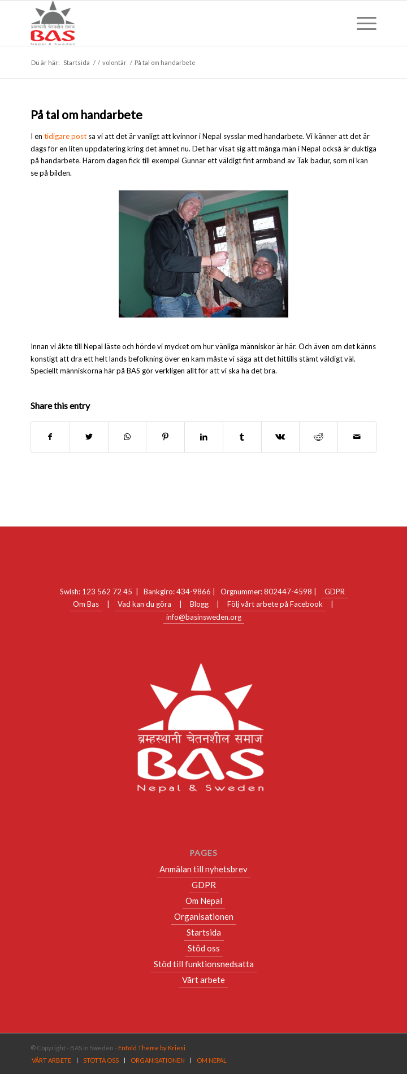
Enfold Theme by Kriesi (151, 1047)
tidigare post (65, 136)
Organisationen (203, 916)
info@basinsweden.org (203, 616)
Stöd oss (204, 948)
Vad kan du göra (144, 603)
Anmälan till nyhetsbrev (203, 869)
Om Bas (86, 603)
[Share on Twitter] (89, 436)
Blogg (199, 603)
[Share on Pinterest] (165, 436)
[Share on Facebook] (50, 436)
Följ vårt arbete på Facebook (275, 603)
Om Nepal (203, 900)
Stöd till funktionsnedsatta (204, 964)
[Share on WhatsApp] (127, 436)
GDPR (334, 591)
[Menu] (360, 23)
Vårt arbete (203, 980)
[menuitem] (51, 1060)
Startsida (204, 932)
